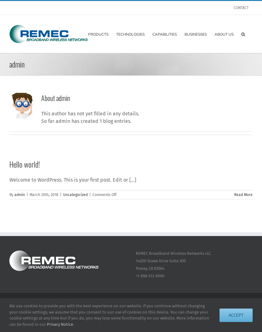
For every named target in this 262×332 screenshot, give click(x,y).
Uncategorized (75, 195)
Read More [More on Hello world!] (243, 195)
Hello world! (24, 164)
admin (19, 195)
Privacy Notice (60, 324)
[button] (243, 34)
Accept (236, 315)
